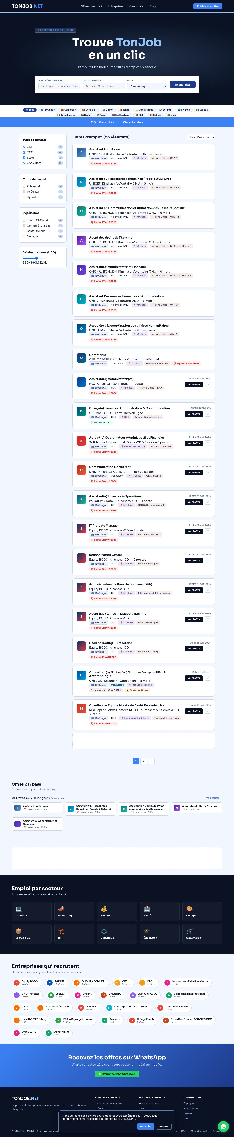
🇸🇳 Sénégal (202, 110)
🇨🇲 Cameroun (68, 110)
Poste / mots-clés (50, 80)
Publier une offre (208, 6)
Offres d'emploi (91, 6)
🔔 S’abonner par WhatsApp (117, 1074)
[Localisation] (104, 86)
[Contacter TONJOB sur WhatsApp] (223, 1126)
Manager (30, 236)
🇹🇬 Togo (101, 115)
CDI (27, 147)
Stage (29, 157)
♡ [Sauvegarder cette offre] (208, 384)
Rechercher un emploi (108, 1103)
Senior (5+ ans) (34, 231)
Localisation (92, 80)
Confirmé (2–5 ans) (37, 225)
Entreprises (115, 6)
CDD (28, 152)
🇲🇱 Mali (140, 115)
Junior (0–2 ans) (35, 220)
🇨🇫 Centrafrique (144, 110)
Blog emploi (191, 1108)
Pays (130, 80)
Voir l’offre (194, 384)
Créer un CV (102, 1108)
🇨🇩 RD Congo (47, 110)
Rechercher (182, 84)
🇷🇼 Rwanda (184, 110)
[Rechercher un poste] (59, 86)
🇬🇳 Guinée (155, 115)
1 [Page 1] (136, 761)
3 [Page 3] (151, 761)
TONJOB (27, 6)
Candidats (136, 6)
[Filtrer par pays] (147, 86)
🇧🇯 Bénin (85, 115)
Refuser (164, 1126)
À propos (189, 1103)
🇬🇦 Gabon (108, 110)
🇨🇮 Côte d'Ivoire (66, 115)
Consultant (32, 163)
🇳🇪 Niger (172, 115)
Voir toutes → (214, 798)
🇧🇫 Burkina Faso (120, 115)
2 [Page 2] (143, 761)
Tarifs (142, 1108)
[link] (143, 157)
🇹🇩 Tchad (124, 110)
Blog (153, 6)
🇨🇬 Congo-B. (89, 110)
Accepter (146, 1126)
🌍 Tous (30, 110)
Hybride (30, 197)
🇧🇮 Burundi (165, 110)
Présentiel (31, 186)
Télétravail (31, 191)
